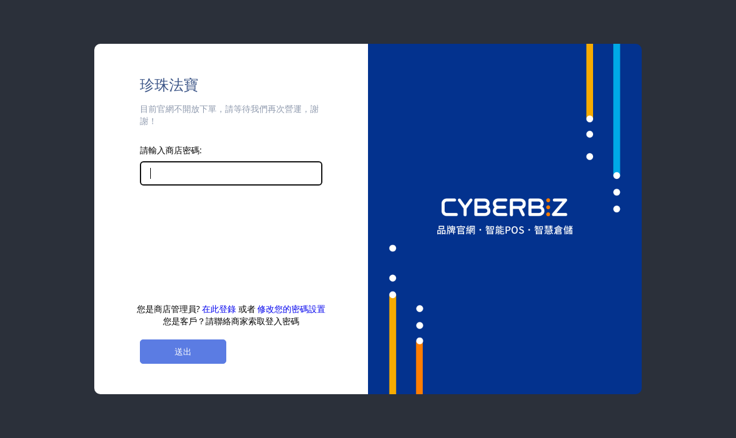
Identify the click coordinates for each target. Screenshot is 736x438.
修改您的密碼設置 (291, 309)
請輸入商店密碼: (171, 150)
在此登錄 (219, 309)
